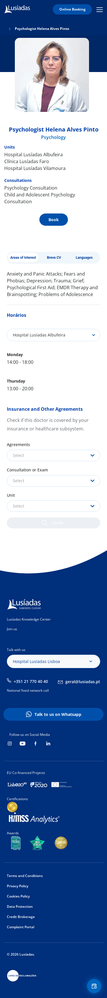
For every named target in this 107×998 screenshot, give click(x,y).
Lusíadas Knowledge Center (29, 619)
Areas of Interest (23, 258)
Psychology (53, 137)
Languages (84, 258)
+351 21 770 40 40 (31, 681)
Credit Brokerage (21, 916)
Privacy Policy (17, 886)
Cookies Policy (18, 896)
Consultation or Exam (27, 470)
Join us (12, 629)
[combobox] (53, 455)
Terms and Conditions (25, 875)
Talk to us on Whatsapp (58, 714)
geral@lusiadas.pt (82, 681)
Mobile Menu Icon (99, 9)
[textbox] (53, 455)
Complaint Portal (20, 927)
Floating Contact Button (95, 986)
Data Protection (20, 906)
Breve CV (54, 258)
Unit (11, 495)
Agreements (18, 444)
